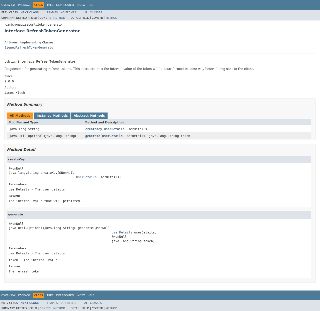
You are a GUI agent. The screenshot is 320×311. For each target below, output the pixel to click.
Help (91, 4)
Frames (52, 12)
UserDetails (114, 129)
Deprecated (65, 4)
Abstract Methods (89, 115)
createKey (93, 129)
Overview (8, 4)
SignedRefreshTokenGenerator (29, 47)
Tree (50, 4)
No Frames (68, 12)
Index (81, 4)
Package (24, 4)
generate (92, 136)
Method (59, 17)
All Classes (93, 12)
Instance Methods (52, 115)
